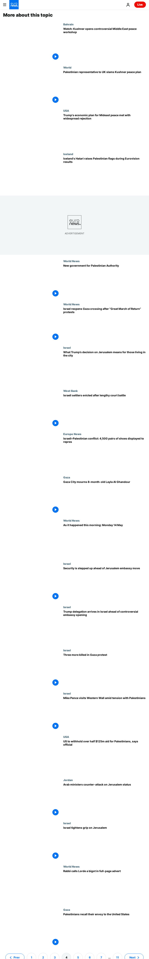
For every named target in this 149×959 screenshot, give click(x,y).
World (67, 67)
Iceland (68, 153)
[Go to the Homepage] (14, 4)
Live (140, 4)
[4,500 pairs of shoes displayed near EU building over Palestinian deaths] (104, 454)
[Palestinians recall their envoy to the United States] (104, 930)
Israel (67, 347)
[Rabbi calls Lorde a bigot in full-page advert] (104, 886)
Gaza (66, 477)
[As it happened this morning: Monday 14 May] (104, 540)
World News (71, 261)
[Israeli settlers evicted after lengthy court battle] (104, 411)
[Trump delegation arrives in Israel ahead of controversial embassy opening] (104, 627)
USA (66, 110)
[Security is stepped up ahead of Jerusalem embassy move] (104, 584)
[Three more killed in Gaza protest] (104, 670)
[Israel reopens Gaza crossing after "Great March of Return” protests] (104, 324)
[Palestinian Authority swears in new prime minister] (104, 281)
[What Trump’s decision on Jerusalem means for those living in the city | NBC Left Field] (104, 368)
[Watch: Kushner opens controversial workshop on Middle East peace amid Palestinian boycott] (104, 44)
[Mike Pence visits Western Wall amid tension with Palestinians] (104, 713)
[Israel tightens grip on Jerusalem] (104, 843)
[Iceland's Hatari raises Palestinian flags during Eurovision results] (104, 174)
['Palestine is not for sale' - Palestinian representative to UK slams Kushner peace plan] (104, 87)
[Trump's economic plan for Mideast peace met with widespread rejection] (104, 131)
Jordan (68, 779)
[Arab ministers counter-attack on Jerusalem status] (104, 800)
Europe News (72, 433)
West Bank (70, 390)
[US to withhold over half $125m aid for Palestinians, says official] (104, 757)
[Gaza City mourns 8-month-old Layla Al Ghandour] (104, 497)
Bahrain (68, 24)
